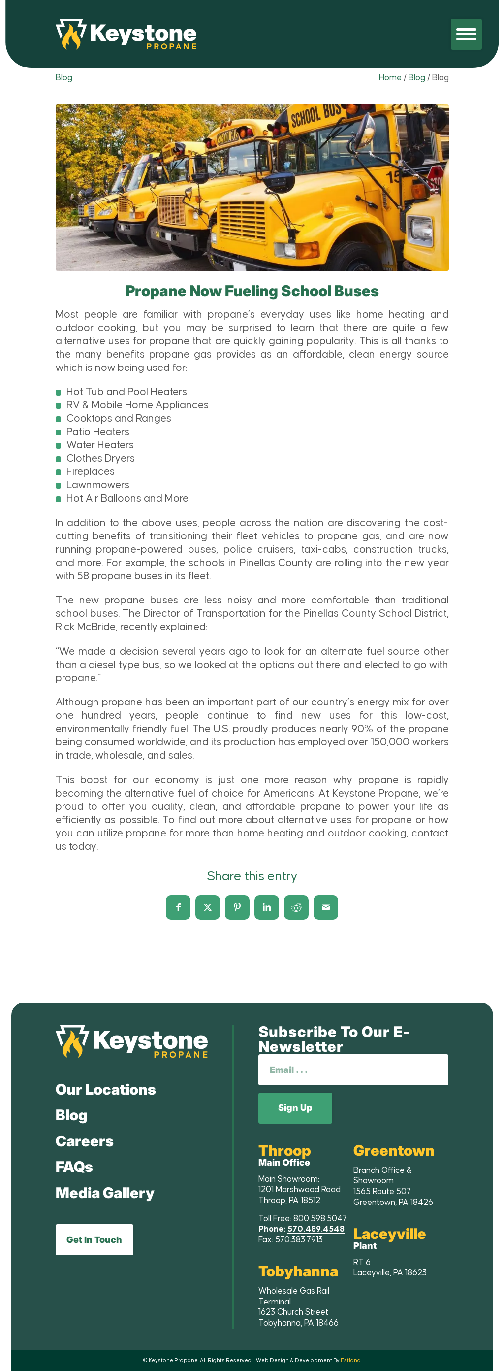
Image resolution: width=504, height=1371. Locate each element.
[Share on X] (207, 907)
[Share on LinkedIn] (266, 907)
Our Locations (106, 1089)
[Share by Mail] (326, 907)
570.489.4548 (316, 1229)
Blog (64, 77)
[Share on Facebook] (178, 907)
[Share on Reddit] (296, 907)
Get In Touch (94, 1240)
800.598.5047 (320, 1218)
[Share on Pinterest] (237, 907)
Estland (351, 1360)
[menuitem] (466, 34)
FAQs (74, 1166)
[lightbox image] (252, 187)
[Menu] (466, 34)
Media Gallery (105, 1193)
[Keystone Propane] (126, 34)
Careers (85, 1141)
